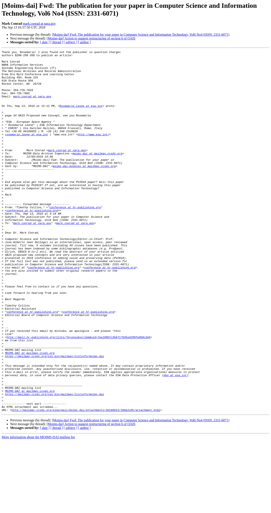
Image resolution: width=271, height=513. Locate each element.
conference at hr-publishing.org (75, 239)
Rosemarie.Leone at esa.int (80, 117)
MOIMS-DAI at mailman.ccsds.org (30, 414)
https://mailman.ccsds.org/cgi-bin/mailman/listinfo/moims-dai (54, 417)
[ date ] (45, 42)
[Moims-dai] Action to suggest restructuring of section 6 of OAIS (91, 38)
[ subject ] (70, 42)
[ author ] (84, 42)
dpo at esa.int (175, 440)
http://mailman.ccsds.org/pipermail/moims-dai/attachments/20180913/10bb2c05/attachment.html (86, 482)
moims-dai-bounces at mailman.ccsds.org (84, 189)
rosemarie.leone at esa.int (26, 151)
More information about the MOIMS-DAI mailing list (38, 509)
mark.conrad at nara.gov (39, 23)
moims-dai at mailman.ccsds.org (97, 174)
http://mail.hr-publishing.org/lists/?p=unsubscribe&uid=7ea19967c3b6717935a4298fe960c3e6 (78, 395)
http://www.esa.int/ (93, 151)
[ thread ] (56, 42)
